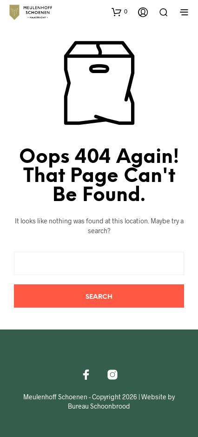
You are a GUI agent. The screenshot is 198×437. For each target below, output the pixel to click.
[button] (119, 11)
